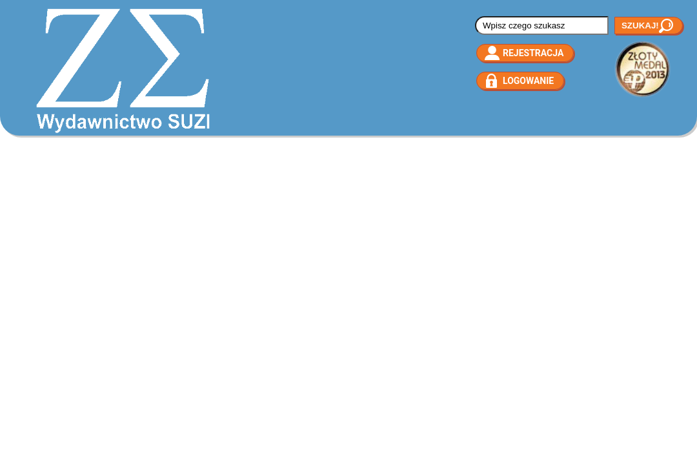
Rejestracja (533, 53)
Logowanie (528, 81)
